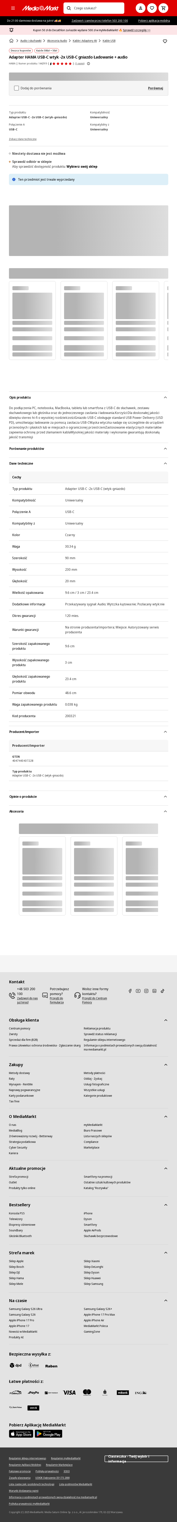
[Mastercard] (87, 1392)
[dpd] (15, 1365)
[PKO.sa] (15, 1407)
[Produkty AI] (16, 1337)
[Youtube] (140, 990)
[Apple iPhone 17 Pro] (21, 1320)
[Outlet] (13, 1182)
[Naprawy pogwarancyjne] (24, 1090)
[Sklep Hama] (16, 1278)
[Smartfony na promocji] (98, 1177)
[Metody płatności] (94, 1073)
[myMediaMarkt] (93, 1125)
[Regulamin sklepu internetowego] (104, 1040)
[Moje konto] (140, 8)
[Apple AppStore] (21, 1434)
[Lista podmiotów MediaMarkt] (75, 1484)
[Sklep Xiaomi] (92, 1261)
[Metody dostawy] (19, 1073)
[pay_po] (33, 1392)
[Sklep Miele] (16, 1284)
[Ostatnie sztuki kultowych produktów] (107, 1182)
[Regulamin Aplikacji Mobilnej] (25, 1465)
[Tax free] (14, 1101)
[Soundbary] (16, 1230)
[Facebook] (132, 990)
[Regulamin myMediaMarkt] (66, 1458)
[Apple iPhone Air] (94, 1320)
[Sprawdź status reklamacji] (100, 1034)
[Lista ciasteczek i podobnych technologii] (31, 1484)
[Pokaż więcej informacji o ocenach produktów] (88, 63)
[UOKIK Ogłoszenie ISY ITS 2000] (52, 1477)
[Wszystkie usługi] (94, 1090)
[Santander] (33, 1408)
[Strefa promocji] (18, 1177)
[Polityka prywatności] (47, 1471)
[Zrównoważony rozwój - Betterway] (30, 1136)
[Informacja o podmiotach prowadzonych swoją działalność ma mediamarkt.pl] (121, 1047)
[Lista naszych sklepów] (98, 1136)
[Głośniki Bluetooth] (20, 1236)
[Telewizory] (16, 1219)
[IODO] (67, 1471)
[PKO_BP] (104, 1392)
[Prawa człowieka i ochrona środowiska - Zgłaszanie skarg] (45, 1045)
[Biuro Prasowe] (93, 1130)
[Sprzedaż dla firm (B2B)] (23, 1040)
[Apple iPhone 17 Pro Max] (99, 1315)
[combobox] (97, 8)
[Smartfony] (90, 1225)
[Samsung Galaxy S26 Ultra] (25, 1309)
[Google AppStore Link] (48, 1434)
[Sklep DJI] (14, 1272)
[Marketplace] (91, 1147)
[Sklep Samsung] (93, 1284)
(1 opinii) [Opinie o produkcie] (79, 63)
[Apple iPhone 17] (19, 1326)
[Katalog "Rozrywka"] (96, 1188)
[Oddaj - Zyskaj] (93, 1079)
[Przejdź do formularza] (60, 1000)
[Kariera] (13, 1153)
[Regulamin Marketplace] (59, 1465)
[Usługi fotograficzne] (96, 1084)
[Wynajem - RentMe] (21, 1084)
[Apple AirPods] (92, 1230)
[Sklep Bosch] (16, 1267)
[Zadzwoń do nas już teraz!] (27, 1000)
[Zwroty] (13, 1034)
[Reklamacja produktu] (97, 1028)
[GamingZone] (92, 1332)
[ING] (140, 1392)
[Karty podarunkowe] (21, 1096)
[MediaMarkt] (40, 8)
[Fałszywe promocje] (20, 1471)
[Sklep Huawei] (92, 1278)
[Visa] (69, 1392)
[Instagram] (148, 990)
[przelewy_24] (15, 1392)
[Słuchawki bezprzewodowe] (101, 1236)
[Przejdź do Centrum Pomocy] (96, 1000)
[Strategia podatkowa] (22, 1142)
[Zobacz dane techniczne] (23, 138)
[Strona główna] (12, 40)
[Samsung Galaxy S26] (22, 1315)
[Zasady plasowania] (20, 1477)
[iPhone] (88, 1213)
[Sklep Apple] (16, 1261)
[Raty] (12, 1079)
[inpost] (33, 1365)
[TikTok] (164, 990)
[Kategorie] (13, 8)
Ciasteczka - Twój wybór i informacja (136, 1459)
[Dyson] (88, 1219)
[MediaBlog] (15, 1130)
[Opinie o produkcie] (61, 63)
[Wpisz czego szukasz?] (69, 8)
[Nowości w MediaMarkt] (23, 1332)
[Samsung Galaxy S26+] (98, 1309)
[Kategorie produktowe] (98, 1096)
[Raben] (51, 1366)
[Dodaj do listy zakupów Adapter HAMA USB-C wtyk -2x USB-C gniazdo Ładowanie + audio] (165, 41)
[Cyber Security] (18, 1147)
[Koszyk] (163, 8)
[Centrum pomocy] (19, 1028)
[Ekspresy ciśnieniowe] (22, 1225)
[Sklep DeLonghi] (93, 1267)
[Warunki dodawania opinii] (23, 1490)
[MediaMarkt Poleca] (96, 1326)
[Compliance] (91, 1142)
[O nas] (12, 1125)
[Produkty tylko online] (22, 1188)
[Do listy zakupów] (152, 8)
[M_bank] (122, 1392)
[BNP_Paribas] (51, 1392)
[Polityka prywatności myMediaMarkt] (29, 1503)
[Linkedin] (156, 990)
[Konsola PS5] (17, 1213)
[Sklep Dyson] (91, 1272)
